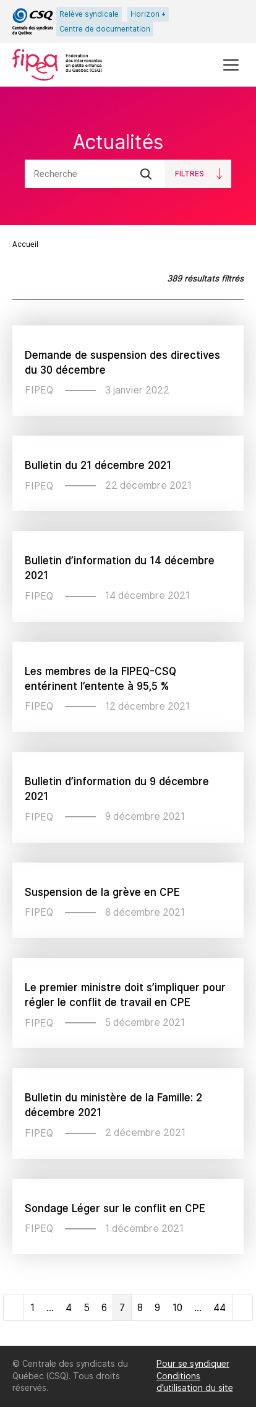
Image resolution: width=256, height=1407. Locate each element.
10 (177, 1308)
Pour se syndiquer (192, 1364)
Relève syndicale (89, 14)
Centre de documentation (104, 29)
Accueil (25, 244)
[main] (128, 716)
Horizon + (148, 14)
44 (219, 1308)
